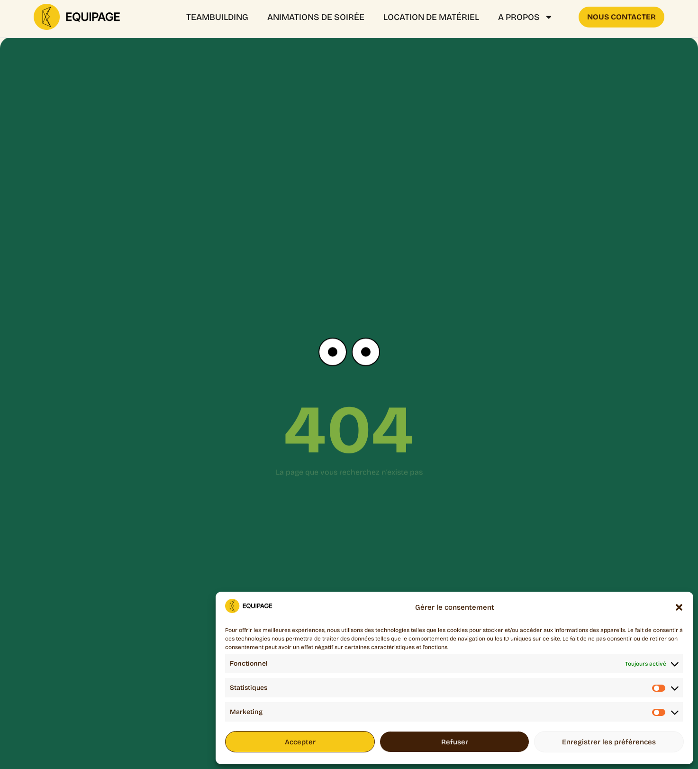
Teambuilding (217, 17)
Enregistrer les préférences (609, 742)
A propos (525, 17)
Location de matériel (431, 17)
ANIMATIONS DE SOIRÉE (315, 17)
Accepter (300, 742)
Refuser (454, 742)
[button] (679, 607)
